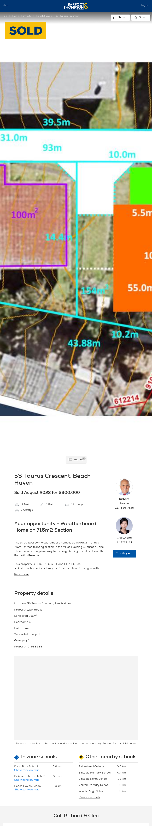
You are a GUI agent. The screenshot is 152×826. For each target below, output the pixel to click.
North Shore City (21, 16)
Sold (5, 16)
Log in (144, 5)
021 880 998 (124, 542)
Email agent (124, 553)
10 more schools (89, 797)
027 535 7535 (124, 508)
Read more (21, 574)
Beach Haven (44, 16)
